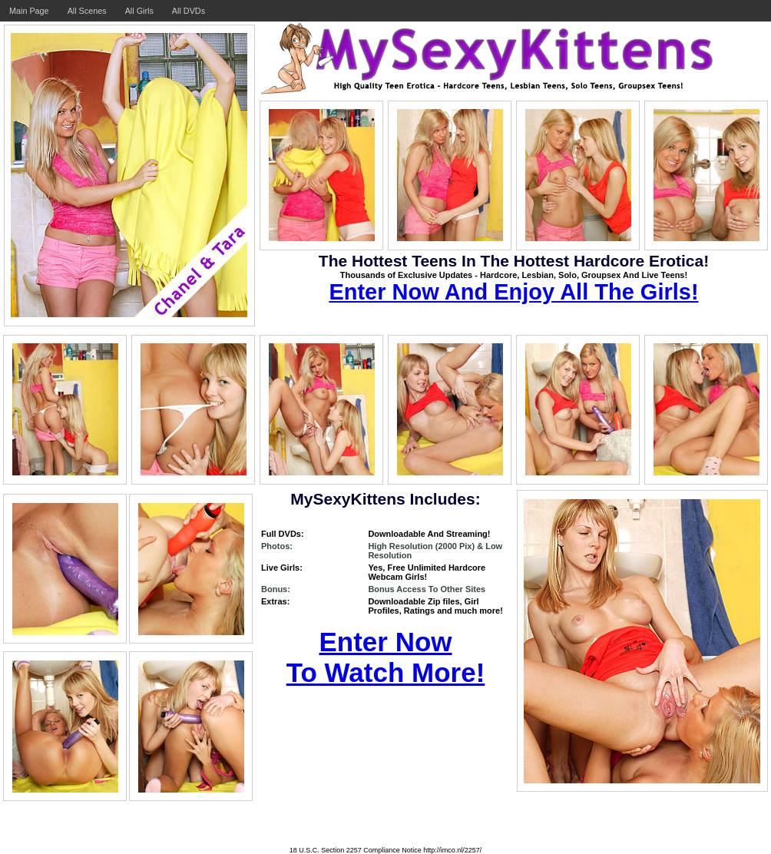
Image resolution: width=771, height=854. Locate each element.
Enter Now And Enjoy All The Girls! (513, 292)
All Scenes (87, 10)
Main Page (29, 10)
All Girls (139, 10)
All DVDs (188, 10)
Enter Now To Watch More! (385, 657)
